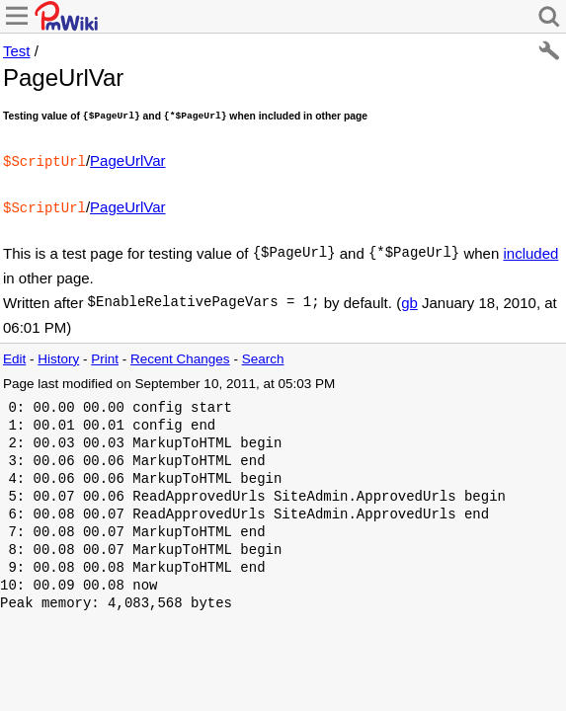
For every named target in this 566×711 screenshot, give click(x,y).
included (530, 249)
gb (409, 298)
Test (17, 50)
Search (263, 355)
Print (105, 355)
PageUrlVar (127, 160)
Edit (14, 355)
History (58, 355)
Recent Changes (180, 355)
